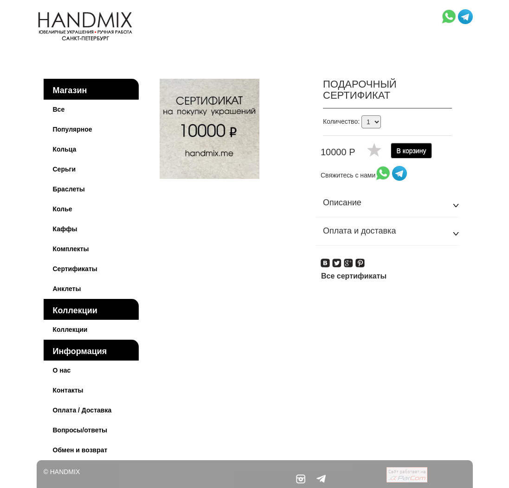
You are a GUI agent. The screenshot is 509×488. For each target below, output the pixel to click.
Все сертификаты (354, 276)
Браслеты (69, 189)
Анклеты (67, 288)
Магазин (70, 90)
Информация (80, 351)
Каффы (65, 229)
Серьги (64, 169)
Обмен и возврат (80, 450)
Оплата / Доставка (82, 410)
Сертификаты (75, 269)
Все (59, 109)
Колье (62, 209)
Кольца (65, 149)
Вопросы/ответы (80, 430)
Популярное (72, 129)
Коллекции (75, 310)
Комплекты (71, 249)
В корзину (411, 150)
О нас (62, 370)
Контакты (68, 390)
